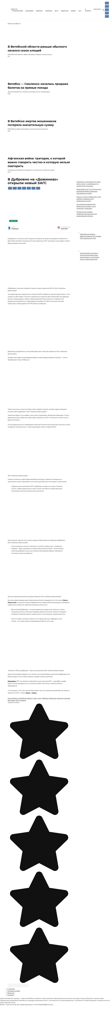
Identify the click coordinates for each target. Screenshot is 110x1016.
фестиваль (11, 700)
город (35, 698)
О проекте (11, 989)
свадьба (67, 698)
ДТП (79, 11)
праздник (60, 698)
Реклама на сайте (13, 991)
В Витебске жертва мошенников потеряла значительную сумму (32, 123)
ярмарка (23, 700)
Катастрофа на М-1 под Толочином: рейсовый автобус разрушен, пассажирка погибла (88, 191)
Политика (48, 11)
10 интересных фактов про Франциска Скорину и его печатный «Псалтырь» (86, 206)
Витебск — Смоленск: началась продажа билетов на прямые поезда (38, 85)
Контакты (97, 9)
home (10, 698)
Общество (64, 11)
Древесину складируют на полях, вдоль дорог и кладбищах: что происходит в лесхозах (88, 184)
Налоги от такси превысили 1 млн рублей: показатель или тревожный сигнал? (88, 199)
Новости (14, 9)
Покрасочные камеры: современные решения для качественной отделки (86, 214)
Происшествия (17, 11)
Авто (56, 11)
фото (17, 700)
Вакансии (11, 993)
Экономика (29, 11)
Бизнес (73, 11)
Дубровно (45, 698)
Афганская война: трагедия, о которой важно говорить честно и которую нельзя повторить (39, 162)
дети (39, 698)
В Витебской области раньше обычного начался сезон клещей (37, 48)
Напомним (12, 681)
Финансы (39, 11)
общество (52, 698)
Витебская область (26, 698)
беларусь (15, 698)
